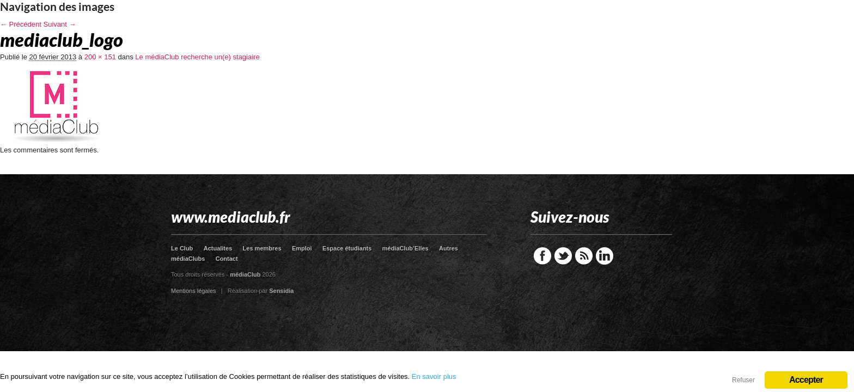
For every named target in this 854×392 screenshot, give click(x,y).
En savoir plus (434, 376)
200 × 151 (100, 57)
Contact (227, 258)
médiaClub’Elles (405, 248)
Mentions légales (193, 290)
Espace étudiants (346, 248)
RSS (584, 256)
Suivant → (60, 24)
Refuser (743, 380)
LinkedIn (604, 256)
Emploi (302, 248)
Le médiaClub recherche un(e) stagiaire (197, 57)
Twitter (563, 256)
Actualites (218, 248)
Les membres (262, 248)
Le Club (182, 248)
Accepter (806, 379)
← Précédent (20, 24)
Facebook (542, 256)
